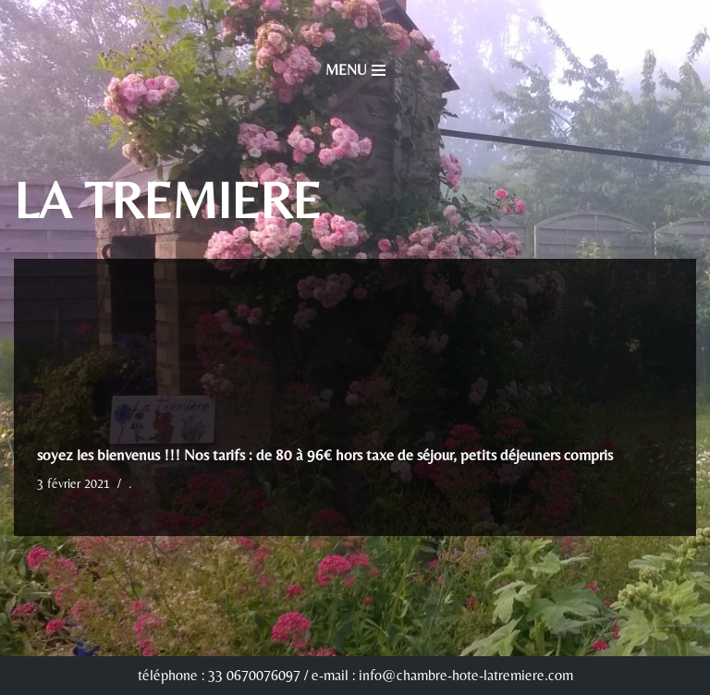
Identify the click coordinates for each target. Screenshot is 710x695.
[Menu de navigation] (355, 70)
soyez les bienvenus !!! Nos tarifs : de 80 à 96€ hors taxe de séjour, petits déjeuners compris (325, 454)
